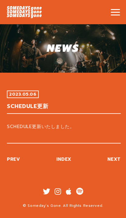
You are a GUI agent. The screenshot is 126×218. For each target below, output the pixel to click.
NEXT (115, 159)
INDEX (65, 159)
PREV (14, 159)
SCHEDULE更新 (24, 12)
